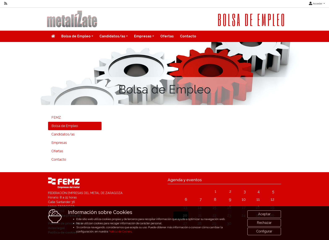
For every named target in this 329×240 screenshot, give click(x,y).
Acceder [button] (316, 3)
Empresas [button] (142, 36)
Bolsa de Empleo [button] (76, 36)
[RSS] (5, 3)
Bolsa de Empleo (64, 126)
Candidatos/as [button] (112, 36)
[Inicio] (53, 36)
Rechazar (264, 230)
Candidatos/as (63, 134)
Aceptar (264, 222)
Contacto (188, 36)
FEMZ (56, 117)
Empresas (59, 143)
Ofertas (167, 36)
